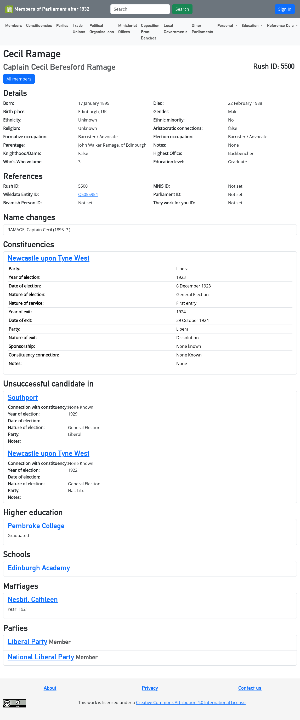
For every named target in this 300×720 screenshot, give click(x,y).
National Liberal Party (41, 657)
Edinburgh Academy (39, 567)
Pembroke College (36, 525)
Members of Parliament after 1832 (47, 9)
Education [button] (250, 25)
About (50, 688)
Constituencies (39, 25)
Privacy (150, 688)
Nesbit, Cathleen (33, 599)
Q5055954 (88, 194)
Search (182, 9)
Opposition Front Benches (150, 32)
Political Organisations (101, 28)
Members (13, 25)
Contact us (250, 688)
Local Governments (176, 28)
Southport (23, 397)
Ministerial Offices (127, 28)
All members (19, 79)
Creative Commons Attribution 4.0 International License (191, 702)
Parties (62, 25)
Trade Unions (79, 28)
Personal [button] (225, 25)
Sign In (284, 9)
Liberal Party (27, 641)
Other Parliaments (202, 28)
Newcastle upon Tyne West (48, 258)
